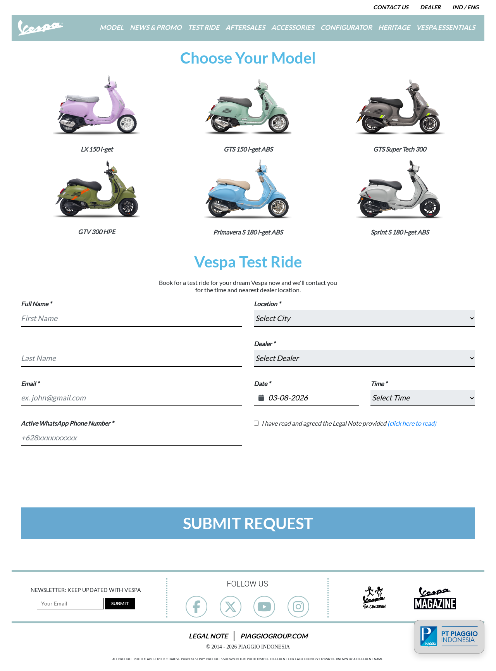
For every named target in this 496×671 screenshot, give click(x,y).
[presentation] (248, 474)
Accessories (292, 27)
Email (28, 383)
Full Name (34, 303)
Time (377, 383)
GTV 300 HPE (96, 231)
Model (112, 27)
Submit (120, 603)
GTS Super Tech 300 (399, 149)
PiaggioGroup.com (274, 636)
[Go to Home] (40, 28)
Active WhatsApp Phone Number (65, 423)
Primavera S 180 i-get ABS (247, 232)
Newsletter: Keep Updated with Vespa (86, 590)
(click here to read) (412, 423)
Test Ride (203, 27)
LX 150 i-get (97, 149)
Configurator (346, 27)
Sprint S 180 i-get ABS (399, 232)
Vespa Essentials (445, 27)
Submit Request (248, 523)
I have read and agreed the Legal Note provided (349, 423)
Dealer (430, 7)
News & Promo (156, 27)
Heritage (394, 27)
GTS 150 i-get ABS (248, 149)
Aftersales (245, 27)
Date (260, 383)
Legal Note (208, 636)
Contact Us (390, 7)
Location (265, 303)
